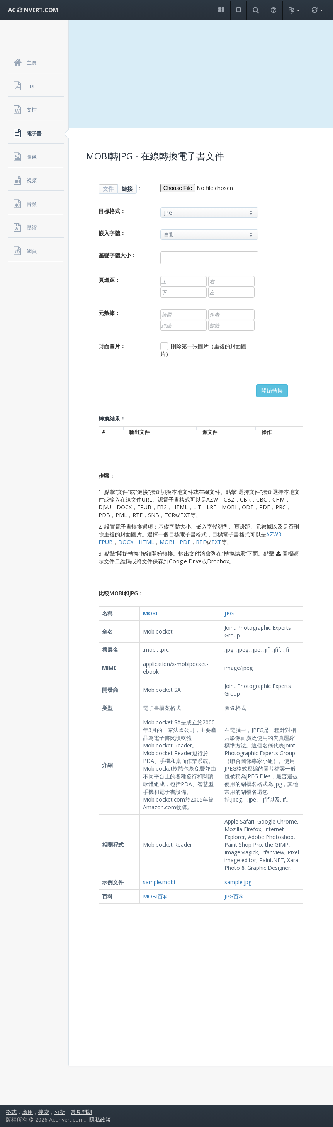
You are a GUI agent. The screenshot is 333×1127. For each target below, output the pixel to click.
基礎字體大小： (117, 255)
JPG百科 (234, 896)
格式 (11, 1111)
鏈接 (127, 188)
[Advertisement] (201, 74)
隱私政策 (100, 1119)
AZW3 (273, 534)
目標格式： (112, 211)
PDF (185, 542)
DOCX (125, 542)
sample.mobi (159, 882)
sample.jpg (237, 882)
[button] (221, 10)
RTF (201, 542)
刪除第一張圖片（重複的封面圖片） (203, 350)
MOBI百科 (155, 896)
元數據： (109, 313)
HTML (146, 542)
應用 (27, 1111)
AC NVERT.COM (33, 10)
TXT (216, 542)
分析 (59, 1111)
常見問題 (81, 1111)
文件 (108, 188)
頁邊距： (109, 279)
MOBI (167, 542)
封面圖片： (112, 346)
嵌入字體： (112, 233)
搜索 (43, 1111)
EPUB (106, 542)
